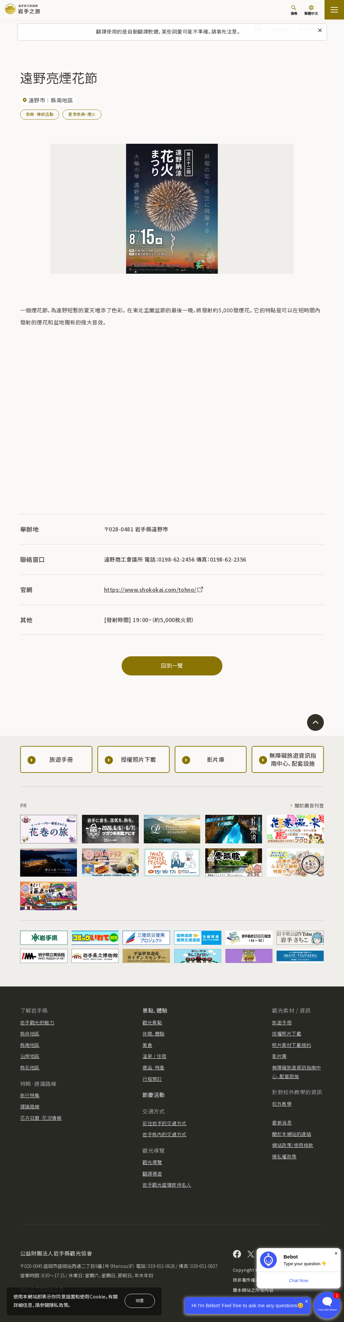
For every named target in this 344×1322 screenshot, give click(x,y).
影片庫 (279, 1056)
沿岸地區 (30, 1056)
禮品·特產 (153, 1067)
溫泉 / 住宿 (154, 1056)
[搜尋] (294, 10)
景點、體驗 (154, 1010)
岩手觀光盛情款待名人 (166, 1184)
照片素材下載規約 (291, 1045)
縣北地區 (30, 1067)
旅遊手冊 (282, 1022)
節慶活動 (153, 1095)
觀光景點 (152, 1022)
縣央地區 (30, 1033)
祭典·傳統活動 (39, 114)
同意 (140, 1300)
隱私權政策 (284, 1156)
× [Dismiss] (336, 1253)
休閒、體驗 (153, 1033)
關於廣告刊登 (309, 805)
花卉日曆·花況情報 (40, 1117)
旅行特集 (30, 1095)
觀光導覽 (152, 1162)
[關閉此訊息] (320, 30)
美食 (147, 1045)
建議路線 (30, 1106)
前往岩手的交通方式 (164, 1123)
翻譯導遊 (152, 1173)
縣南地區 (30, 1045)
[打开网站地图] (334, 9)
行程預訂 (152, 1078)
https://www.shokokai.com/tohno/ (154, 589)
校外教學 (282, 1103)
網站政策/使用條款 (292, 1145)
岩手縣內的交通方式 (164, 1134)
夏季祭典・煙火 (81, 114)
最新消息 (282, 1122)
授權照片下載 (286, 1033)
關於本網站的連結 (291, 1134)
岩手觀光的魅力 (37, 1022)
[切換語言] (311, 10)
